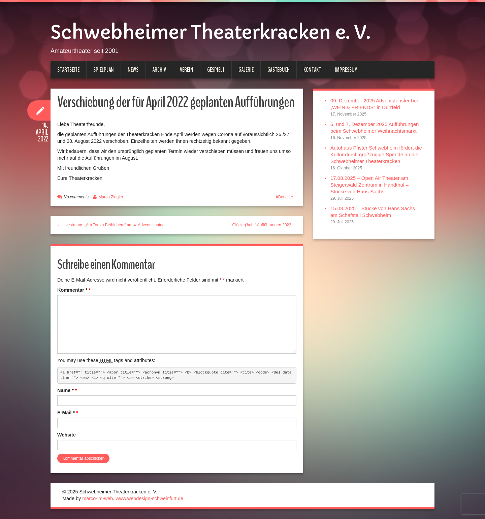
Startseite (68, 70)
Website (66, 434)
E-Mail (67, 412)
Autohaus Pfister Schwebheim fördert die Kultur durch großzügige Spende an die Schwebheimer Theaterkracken (376, 154)
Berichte (285, 197)
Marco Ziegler (110, 197)
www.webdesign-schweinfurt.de (149, 498)
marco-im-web (97, 498)
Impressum (346, 70)
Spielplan (103, 70)
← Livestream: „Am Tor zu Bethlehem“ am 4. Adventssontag (111, 225)
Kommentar (74, 290)
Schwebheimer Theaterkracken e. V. (210, 32)
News (133, 70)
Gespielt (216, 70)
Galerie (246, 70)
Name (67, 390)
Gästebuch (278, 70)
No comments (76, 197)
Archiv (159, 70)
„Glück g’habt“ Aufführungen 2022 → (263, 225)
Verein (186, 70)
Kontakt (312, 70)
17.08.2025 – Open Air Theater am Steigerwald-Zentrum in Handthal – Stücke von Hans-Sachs (369, 184)
